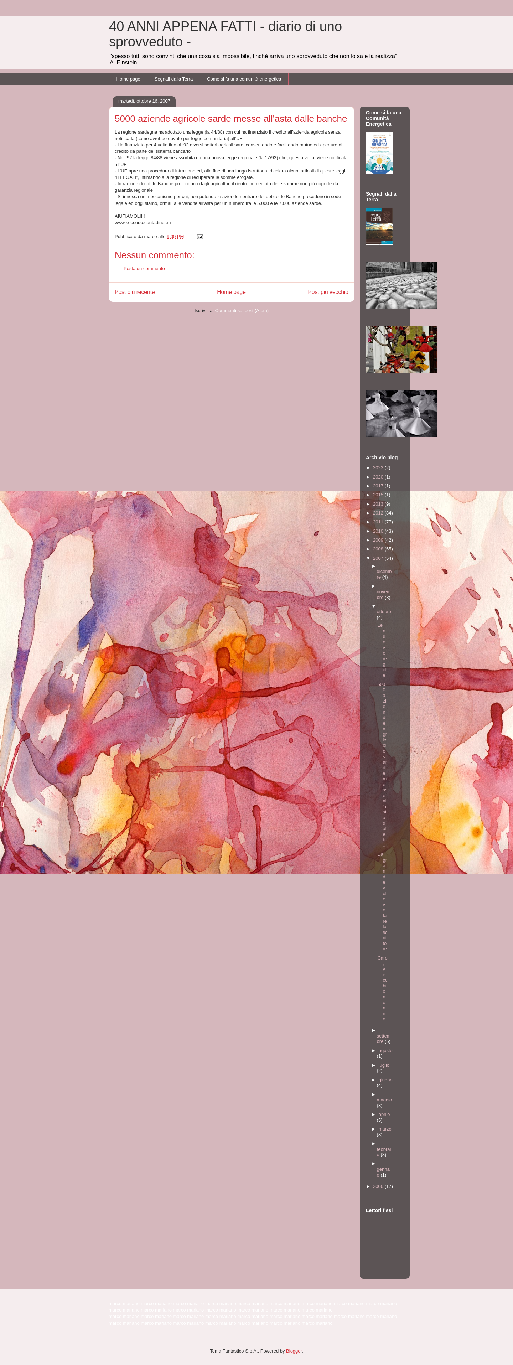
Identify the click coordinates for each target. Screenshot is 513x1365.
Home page (128, 79)
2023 (379, 467)
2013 (379, 504)
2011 (379, 521)
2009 (379, 540)
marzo (385, 1129)
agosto (386, 1050)
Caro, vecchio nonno (382, 988)
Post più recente (135, 292)
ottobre (384, 611)
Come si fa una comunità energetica (244, 79)
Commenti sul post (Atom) (242, 310)
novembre (384, 594)
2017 (379, 485)
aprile (384, 1114)
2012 (379, 513)
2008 (379, 549)
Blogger (294, 1351)
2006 (379, 1186)
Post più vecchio (328, 292)
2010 (379, 531)
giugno (386, 1079)
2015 (379, 494)
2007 (379, 558)
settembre (384, 1038)
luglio (384, 1065)
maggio (384, 1099)
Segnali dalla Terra (174, 79)
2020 (379, 477)
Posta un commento (144, 268)
